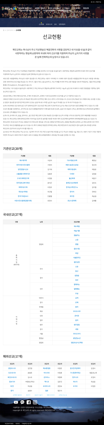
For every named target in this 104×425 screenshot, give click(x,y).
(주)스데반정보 (61, 410)
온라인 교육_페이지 (54, 8)
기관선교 (66, 8)
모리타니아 (73, 12)
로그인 (93, 2)
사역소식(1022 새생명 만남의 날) (29, 11)
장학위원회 (86, 12)
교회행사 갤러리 (40, 8)
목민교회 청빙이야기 (25, 8)
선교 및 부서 (76, 8)
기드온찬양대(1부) (49, 11)
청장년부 (86, 8)
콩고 (80, 12)
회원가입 (98, 2)
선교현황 (65, 12)
